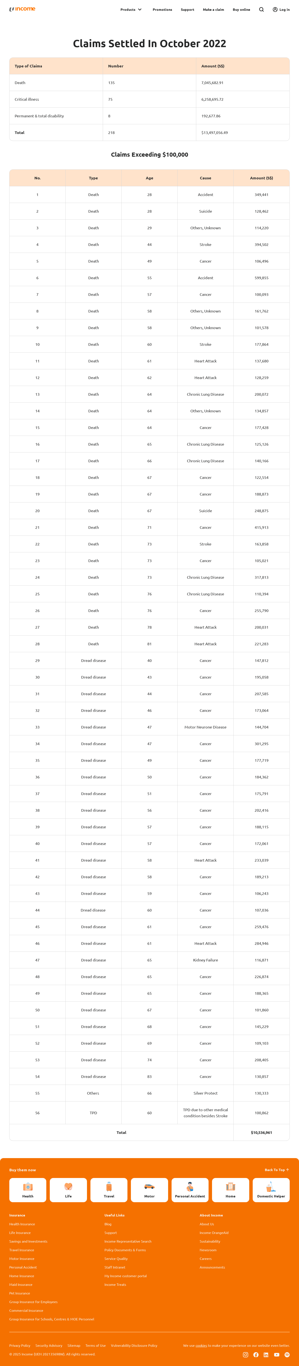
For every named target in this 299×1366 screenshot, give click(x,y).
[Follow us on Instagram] (245, 1354)
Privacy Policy (19, 1345)
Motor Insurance (21, 1258)
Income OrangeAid (214, 1232)
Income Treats (115, 1284)
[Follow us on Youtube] (276, 1354)
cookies (201, 1345)
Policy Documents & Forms (125, 1250)
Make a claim (213, 9)
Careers (206, 1258)
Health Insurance (22, 1224)
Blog (107, 1224)
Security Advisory (48, 1345)
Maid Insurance (20, 1284)
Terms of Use (95, 1345)
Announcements (212, 1267)
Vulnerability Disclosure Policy (134, 1345)
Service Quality (116, 1258)
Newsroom (208, 1250)
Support (187, 9)
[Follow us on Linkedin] (266, 1354)
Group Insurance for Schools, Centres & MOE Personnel (51, 1319)
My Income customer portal (125, 1276)
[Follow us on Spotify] (287, 1354)
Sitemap (74, 1345)
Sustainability (210, 1241)
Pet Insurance (19, 1293)
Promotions (162, 9)
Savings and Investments (28, 1241)
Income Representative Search (127, 1241)
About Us (207, 1224)
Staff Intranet (114, 1267)
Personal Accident (23, 1267)
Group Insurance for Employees (33, 1301)
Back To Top (277, 1169)
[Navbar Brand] (22, 9)
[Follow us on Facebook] (256, 1354)
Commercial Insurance (26, 1310)
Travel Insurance (21, 1250)
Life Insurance (20, 1232)
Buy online (241, 9)
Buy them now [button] (22, 1169)
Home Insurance (21, 1276)
